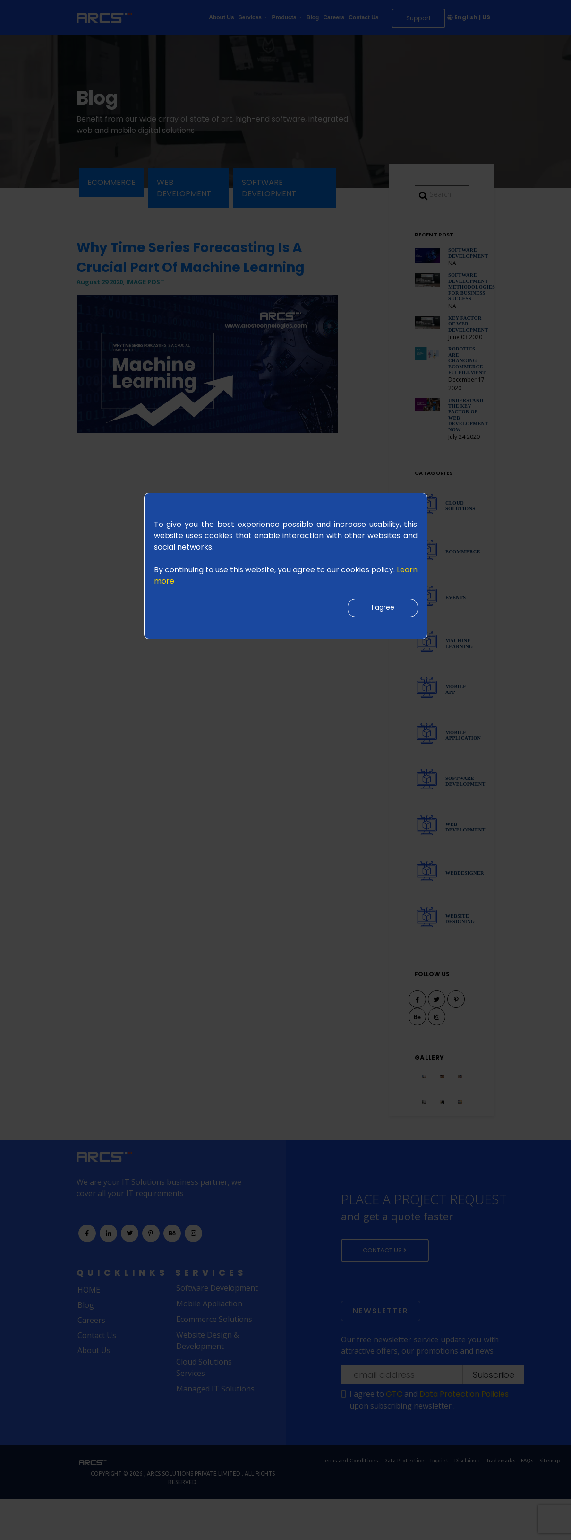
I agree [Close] (380, 609)
